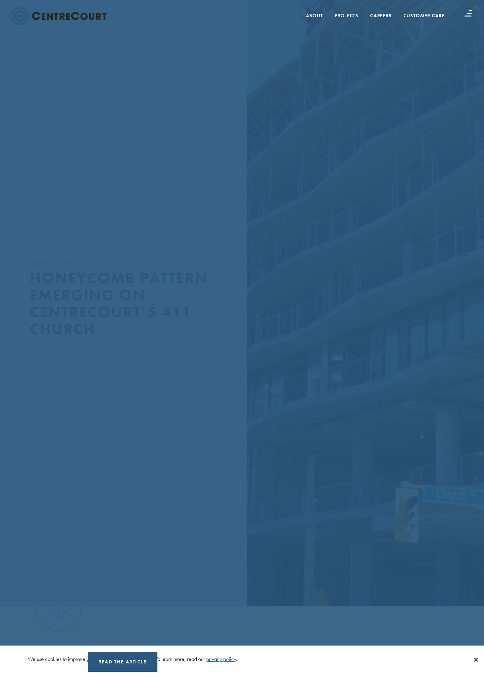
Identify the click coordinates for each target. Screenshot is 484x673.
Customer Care (423, 15)
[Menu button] (468, 13)
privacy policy (221, 659)
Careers (381, 15)
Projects (346, 15)
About (314, 15)
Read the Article (122, 662)
